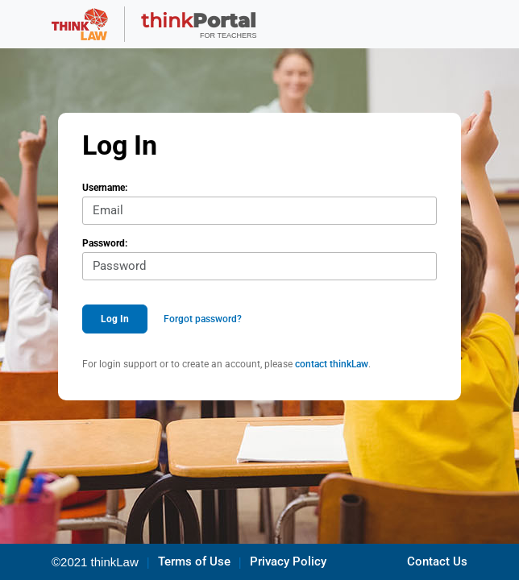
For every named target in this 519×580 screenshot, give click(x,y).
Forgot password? (203, 319)
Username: (104, 187)
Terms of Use (194, 561)
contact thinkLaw (331, 364)
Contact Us (437, 561)
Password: (104, 243)
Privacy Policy (288, 561)
